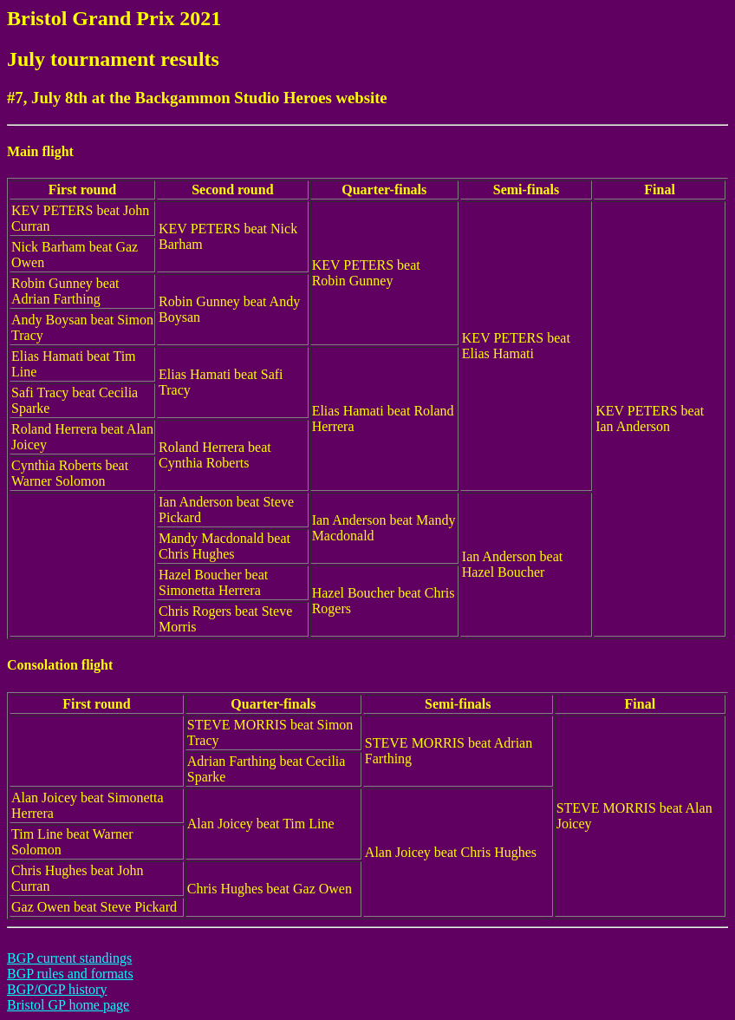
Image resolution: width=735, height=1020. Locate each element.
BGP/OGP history (57, 989)
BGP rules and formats (70, 973)
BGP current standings (69, 958)
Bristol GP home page (68, 1004)
